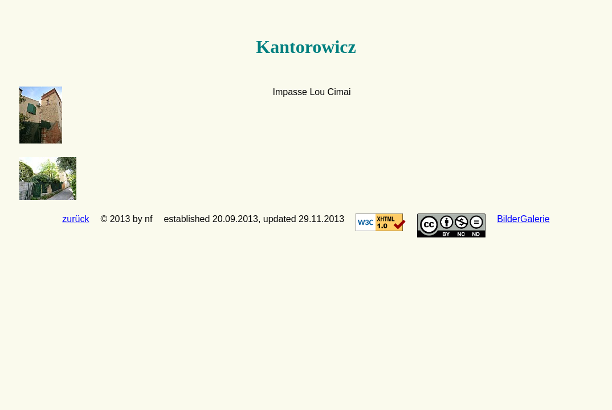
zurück (75, 219)
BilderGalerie (523, 219)
